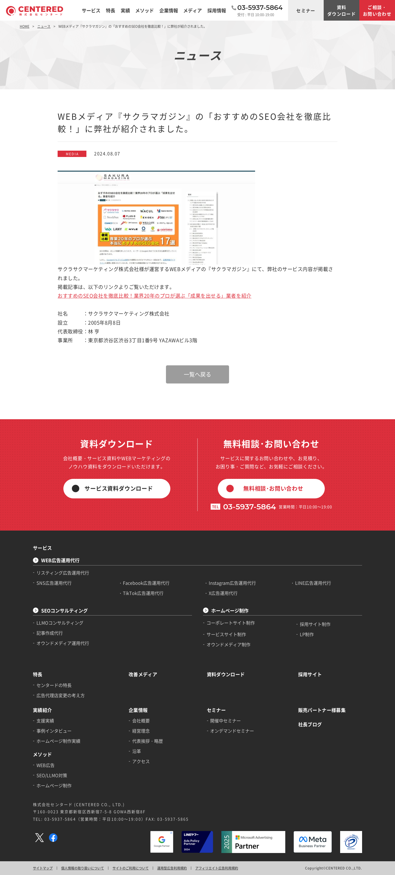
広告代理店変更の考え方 (60, 695)
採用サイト (310, 674)
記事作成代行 (49, 633)
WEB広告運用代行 (60, 560)
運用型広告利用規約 (172, 868)
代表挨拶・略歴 (147, 741)
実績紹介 (42, 709)
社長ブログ (310, 724)
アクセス (141, 761)
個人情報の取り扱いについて (82, 868)
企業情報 (138, 709)
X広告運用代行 (223, 593)
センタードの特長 (54, 685)
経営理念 (141, 730)
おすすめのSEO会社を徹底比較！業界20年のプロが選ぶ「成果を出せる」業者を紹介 (155, 295)
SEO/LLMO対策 (51, 775)
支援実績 (45, 720)
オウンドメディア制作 (228, 644)
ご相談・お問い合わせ (377, 10)
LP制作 (307, 634)
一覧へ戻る (197, 374)
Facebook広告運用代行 (146, 582)
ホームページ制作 (230, 610)
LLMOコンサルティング (59, 622)
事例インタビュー (54, 730)
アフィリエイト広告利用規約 (216, 868)
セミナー (305, 10)
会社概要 (141, 720)
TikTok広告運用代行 (143, 593)
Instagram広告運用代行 (232, 582)
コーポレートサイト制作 (231, 622)
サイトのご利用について (130, 868)
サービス (42, 547)
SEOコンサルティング (64, 610)
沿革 (136, 751)
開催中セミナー (225, 720)
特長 (38, 674)
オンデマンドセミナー (232, 730)
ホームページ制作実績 (58, 741)
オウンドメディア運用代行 (62, 643)
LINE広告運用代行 (313, 582)
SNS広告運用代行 (54, 582)
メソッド (42, 754)
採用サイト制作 (315, 624)
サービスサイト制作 (226, 634)
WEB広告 (45, 765)
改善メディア (143, 674)
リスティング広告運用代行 (62, 572)
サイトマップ (43, 868)
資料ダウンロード (341, 10)
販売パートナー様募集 (322, 709)
